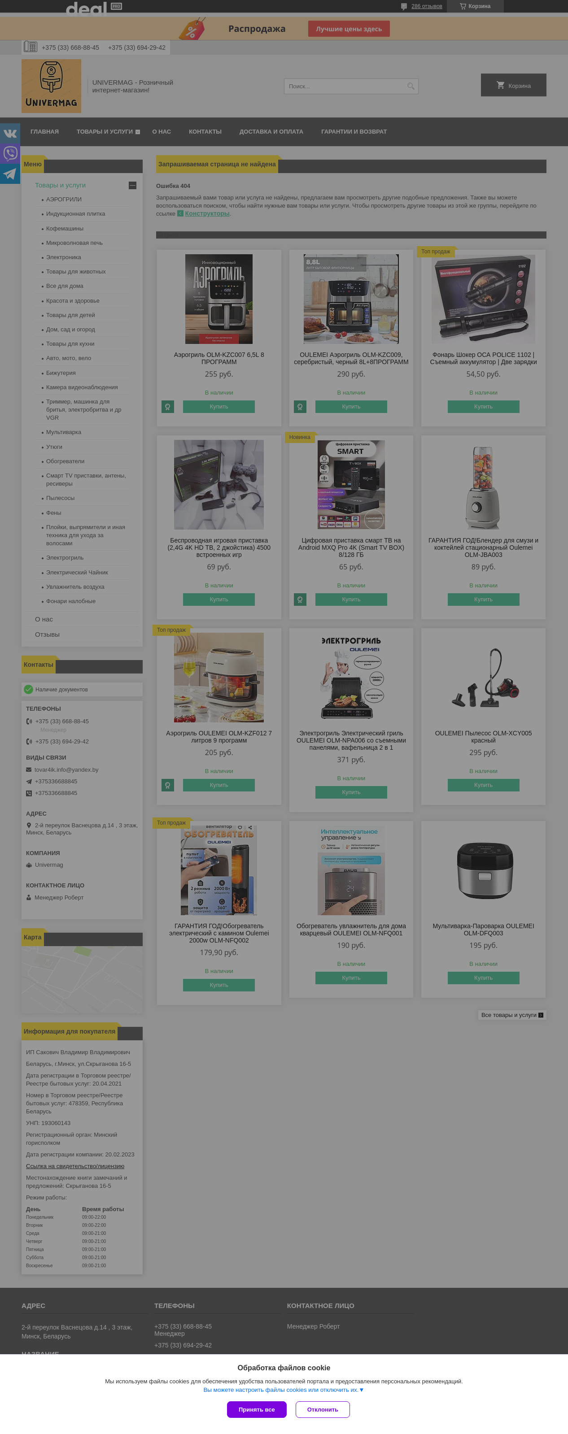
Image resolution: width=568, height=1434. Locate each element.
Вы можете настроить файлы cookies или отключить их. (280, 1389)
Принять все (257, 1409)
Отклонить (322, 1409)
